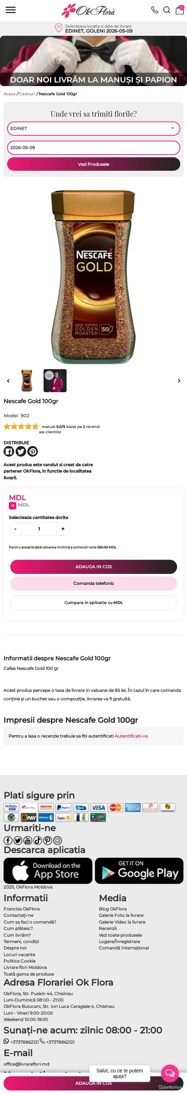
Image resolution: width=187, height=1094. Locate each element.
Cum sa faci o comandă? (30, 922)
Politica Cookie (19, 961)
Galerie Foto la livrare (121, 915)
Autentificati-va (131, 736)
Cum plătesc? (18, 928)
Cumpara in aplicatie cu (93, 602)
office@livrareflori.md (26, 1064)
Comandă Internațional (124, 948)
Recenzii (108, 928)
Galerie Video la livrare (122, 922)
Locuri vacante (19, 954)
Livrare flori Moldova (25, 967)
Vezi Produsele (93, 164)
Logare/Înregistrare (119, 941)
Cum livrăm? (17, 935)
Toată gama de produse (29, 974)
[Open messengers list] (170, 1073)
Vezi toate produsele (120, 935)
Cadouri (27, 93)
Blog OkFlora (113, 909)
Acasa (10, 93)
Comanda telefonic (93, 583)
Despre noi (15, 948)
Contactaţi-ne (18, 915)
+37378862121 (21, 1042)
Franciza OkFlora (22, 909)
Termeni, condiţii (21, 941)
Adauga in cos (93, 566)
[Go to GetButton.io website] (170, 1087)
